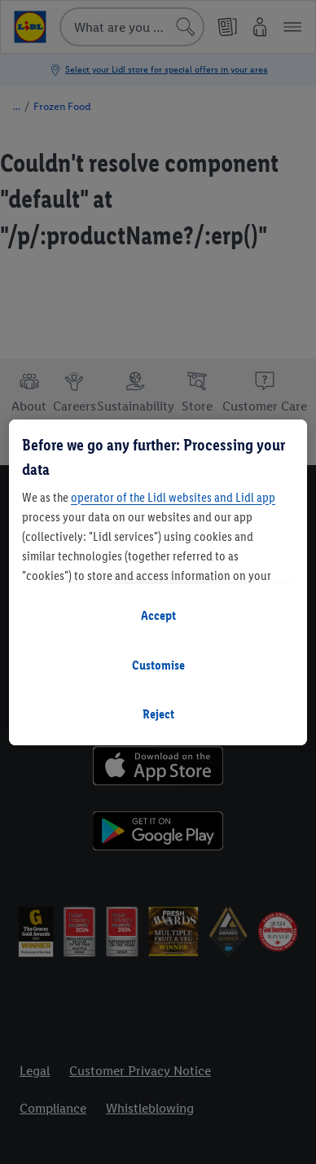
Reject (158, 714)
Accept (158, 615)
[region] (158, 582)
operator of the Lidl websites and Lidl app (173, 497)
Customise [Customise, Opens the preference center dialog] (158, 665)
